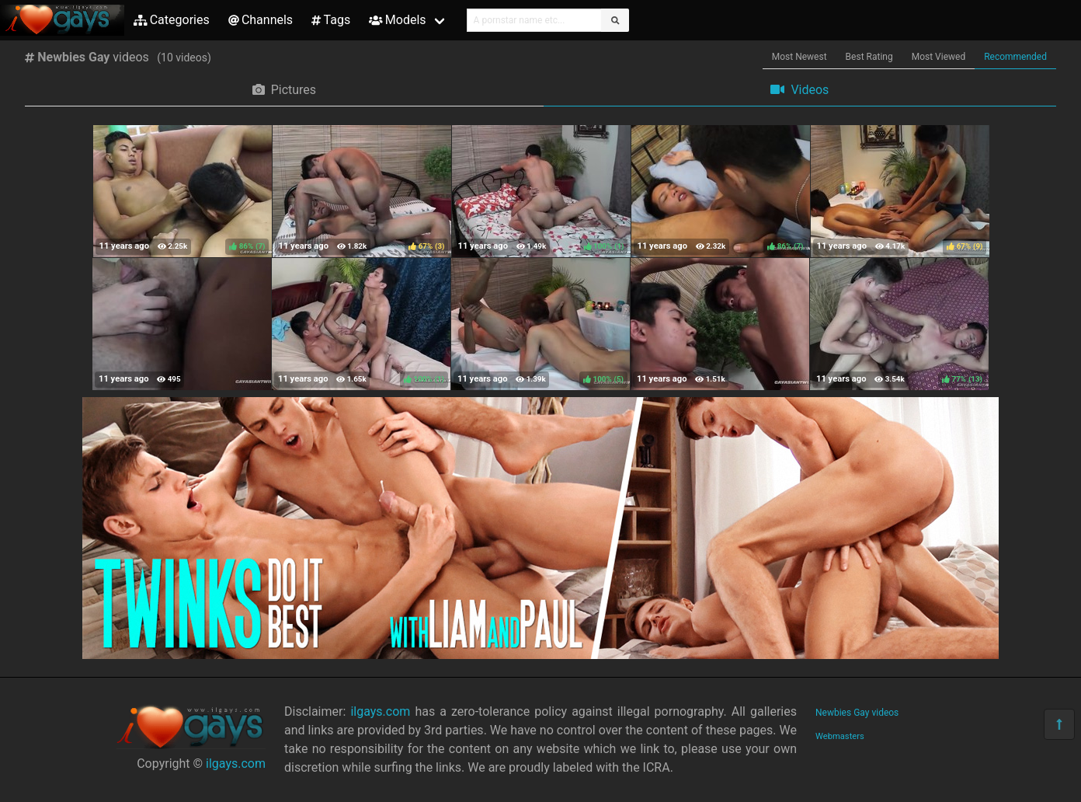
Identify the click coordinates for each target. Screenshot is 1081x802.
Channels (260, 19)
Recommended (1015, 56)
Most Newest (799, 56)
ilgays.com (236, 763)
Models (397, 19)
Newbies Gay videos (857, 712)
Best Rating (869, 56)
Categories (172, 19)
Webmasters (839, 736)
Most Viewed (939, 56)
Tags (330, 19)
